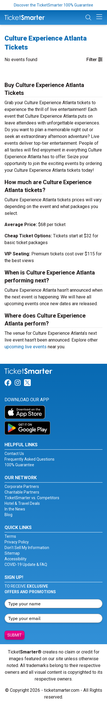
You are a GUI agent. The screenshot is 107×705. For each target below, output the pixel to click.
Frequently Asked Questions (29, 459)
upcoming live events (26, 346)
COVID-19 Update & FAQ (26, 564)
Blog (8, 514)
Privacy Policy (17, 542)
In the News (15, 509)
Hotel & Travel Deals (22, 503)
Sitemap (12, 553)
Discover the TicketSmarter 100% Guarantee (53, 5)
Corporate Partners (22, 486)
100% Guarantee (19, 465)
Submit (14, 635)
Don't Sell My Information (27, 547)
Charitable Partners (22, 492)
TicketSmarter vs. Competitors (32, 498)
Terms (10, 536)
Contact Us (14, 453)
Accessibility (16, 559)
